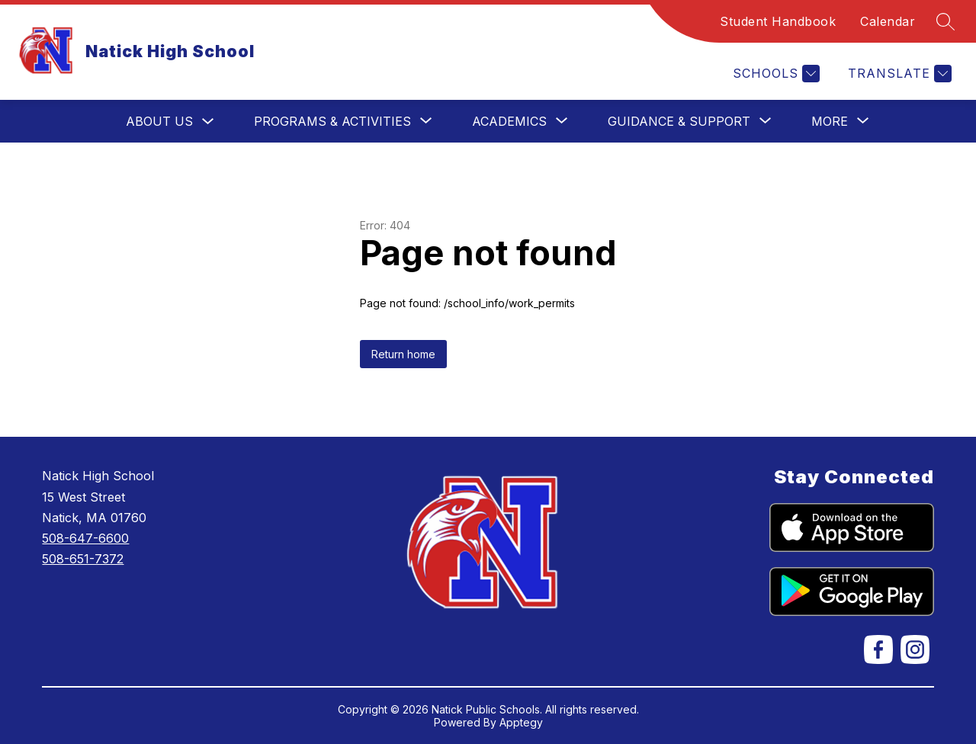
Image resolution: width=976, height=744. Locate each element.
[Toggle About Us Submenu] (208, 121)
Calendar (887, 21)
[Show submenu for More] (829, 121)
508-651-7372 (83, 558)
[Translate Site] (898, 73)
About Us (159, 121)
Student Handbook (778, 21)
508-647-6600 (85, 538)
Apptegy (521, 722)
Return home (403, 354)
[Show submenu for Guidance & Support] (679, 121)
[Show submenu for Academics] (509, 121)
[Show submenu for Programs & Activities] (332, 121)
